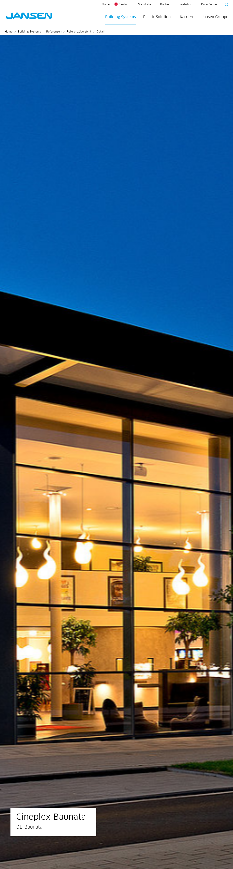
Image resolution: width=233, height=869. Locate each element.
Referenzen (53, 31)
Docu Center (209, 4)
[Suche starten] (225, 5)
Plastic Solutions (157, 17)
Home (106, 4)
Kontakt (165, 4)
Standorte (144, 4)
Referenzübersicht (79, 31)
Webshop (186, 4)
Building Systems (120, 17)
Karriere (187, 17)
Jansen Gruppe (215, 17)
